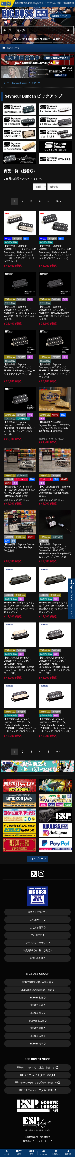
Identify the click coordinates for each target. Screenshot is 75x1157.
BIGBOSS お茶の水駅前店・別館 (36, 989)
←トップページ (37, 858)
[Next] (58, 201)
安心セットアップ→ (60, 16)
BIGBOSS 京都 (36, 1028)
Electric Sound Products (37, 1137)
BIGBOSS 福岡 (36, 1043)
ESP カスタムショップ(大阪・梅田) (37, 1090)
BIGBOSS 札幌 (36, 997)
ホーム (6, 1152)
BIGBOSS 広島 (36, 1036)
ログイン (58, 39)
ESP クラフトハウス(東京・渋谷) (37, 1075)
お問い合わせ (36, 958)
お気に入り (46, 39)
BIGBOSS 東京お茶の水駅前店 (36, 982)
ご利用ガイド (18, 39)
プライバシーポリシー (36, 942)
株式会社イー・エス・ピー (37, 1141)
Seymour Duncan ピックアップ (26, 83)
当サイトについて (36, 912)
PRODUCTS (11, 48)
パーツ (6, 83)
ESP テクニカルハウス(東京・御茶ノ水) (37, 1067)
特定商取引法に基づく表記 (36, 950)
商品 (19, 1152)
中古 (31, 1152)
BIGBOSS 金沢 (36, 1013)
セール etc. (44, 1152)
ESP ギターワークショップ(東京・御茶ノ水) (37, 1082)
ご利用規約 (36, 935)
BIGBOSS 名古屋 (36, 1020)
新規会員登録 (32, 39)
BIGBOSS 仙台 (36, 1005)
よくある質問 (36, 927)
